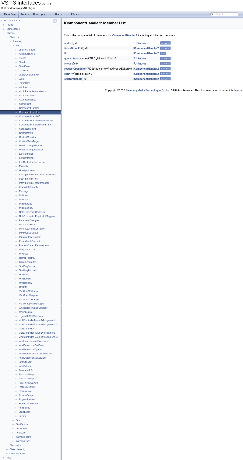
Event (21, 79)
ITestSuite (21, 432)
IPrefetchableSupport (29, 241)
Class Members (17, 453)
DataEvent (24, 70)
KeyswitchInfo (26, 312)
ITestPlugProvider (27, 266)
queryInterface (72, 58)
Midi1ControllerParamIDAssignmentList (38, 324)
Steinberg (17, 41)
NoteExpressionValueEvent (32, 357)
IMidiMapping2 (26, 208)
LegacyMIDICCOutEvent (31, 316)
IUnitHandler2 (25, 283)
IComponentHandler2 (29, 112)
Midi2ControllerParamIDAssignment (37, 333)
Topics (25, 14)
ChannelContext (27, 49)
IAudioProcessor (27, 95)
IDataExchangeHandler (30, 145)
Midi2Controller (26, 328)
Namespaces (42, 14)
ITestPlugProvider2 (28, 270)
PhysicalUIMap (26, 374)
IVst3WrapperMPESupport (32, 303)
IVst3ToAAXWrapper (29, 291)
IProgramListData (27, 249)
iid (65, 53)
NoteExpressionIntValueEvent (34, 341)
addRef (68, 43)
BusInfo (22, 58)
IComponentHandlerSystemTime (35, 124)
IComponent (25, 104)
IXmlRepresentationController (33, 308)
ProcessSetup (26, 395)
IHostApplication (27, 170)
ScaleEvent (24, 412)
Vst (17, 45)
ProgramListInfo (27, 399)
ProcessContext (27, 387)
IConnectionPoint (27, 129)
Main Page (10, 14)
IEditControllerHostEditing (31, 162)
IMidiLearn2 (24, 199)
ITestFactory (22, 424)
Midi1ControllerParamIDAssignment (37, 320)
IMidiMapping (25, 203)
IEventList (24, 166)
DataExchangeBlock (29, 74)
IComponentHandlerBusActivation (36, 120)
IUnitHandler (25, 278)
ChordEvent (24, 66)
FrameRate (24, 83)
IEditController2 (26, 158)
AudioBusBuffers (27, 54)
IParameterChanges (29, 220)
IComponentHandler (29, 108)
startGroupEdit (73, 78)
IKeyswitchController (29, 187)
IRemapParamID (27, 258)
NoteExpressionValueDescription (35, 353)
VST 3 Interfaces (11, 20)
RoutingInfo (24, 407)
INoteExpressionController (32, 212)
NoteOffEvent (25, 362)
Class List (14, 37)
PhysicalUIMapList (28, 378)
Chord (22, 62)
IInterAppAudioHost (28, 178)
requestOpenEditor (75, 68)
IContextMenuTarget (29, 141)
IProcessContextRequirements (34, 245)
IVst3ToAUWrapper (28, 295)
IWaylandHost (23, 441)
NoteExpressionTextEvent (31, 345)
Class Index (15, 445)
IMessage (23, 191)
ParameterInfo (26, 370)
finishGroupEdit (73, 48)
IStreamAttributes (27, 262)
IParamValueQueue (28, 233)
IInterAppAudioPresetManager (34, 183)
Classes (61, 14)
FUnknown (139, 43)
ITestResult (21, 428)
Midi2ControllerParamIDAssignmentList (38, 337)
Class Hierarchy (17, 449)
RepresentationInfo (28, 403)
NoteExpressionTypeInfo (31, 349)
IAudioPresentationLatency (32, 91)
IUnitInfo (23, 287)
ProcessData (25, 391)
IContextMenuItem (28, 137)
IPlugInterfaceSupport (29, 237)
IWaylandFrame (23, 437)
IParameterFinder (27, 224)
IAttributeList (25, 87)
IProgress (23, 253)
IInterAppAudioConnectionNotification (37, 174)
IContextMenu (26, 133)
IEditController (26, 154)
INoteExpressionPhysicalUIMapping (37, 216)
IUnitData (23, 274)
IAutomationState (27, 99)
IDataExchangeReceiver (31, 149)
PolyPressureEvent (28, 382)
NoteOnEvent (25, 366)
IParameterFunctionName (31, 228)
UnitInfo (22, 416)
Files (75, 14)
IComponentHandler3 (29, 116)
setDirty (69, 73)
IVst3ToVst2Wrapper (29, 299)
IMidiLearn (24, 195)
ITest (18, 420)
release (68, 63)
